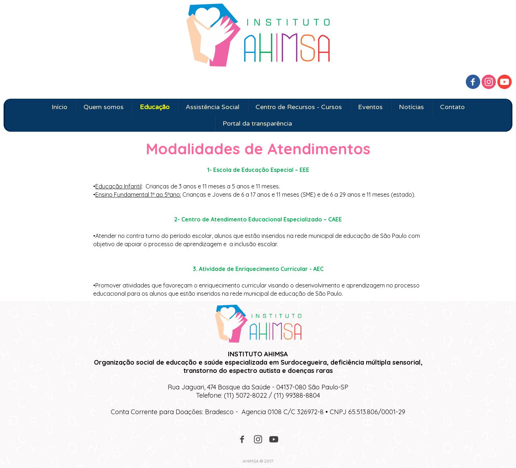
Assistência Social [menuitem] (212, 107)
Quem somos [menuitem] (103, 107)
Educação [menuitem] (154, 107)
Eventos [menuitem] (370, 107)
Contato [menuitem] (452, 107)
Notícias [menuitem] (411, 107)
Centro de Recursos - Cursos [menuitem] (298, 107)
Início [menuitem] (59, 107)
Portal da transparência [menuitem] (257, 123)
